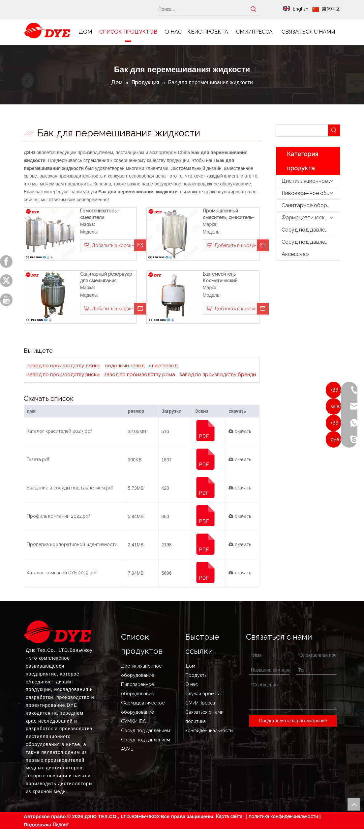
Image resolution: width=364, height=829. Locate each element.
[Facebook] (6, 261)
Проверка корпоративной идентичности (72, 544)
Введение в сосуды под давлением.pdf (70, 487)
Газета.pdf (38, 459)
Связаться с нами (204, 712)
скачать (239, 431)
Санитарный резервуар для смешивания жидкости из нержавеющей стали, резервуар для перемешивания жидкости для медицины (107, 277)
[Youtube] (6, 299)
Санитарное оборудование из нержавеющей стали (311, 205)
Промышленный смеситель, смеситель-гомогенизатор (228, 214)
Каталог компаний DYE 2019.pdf (62, 572)
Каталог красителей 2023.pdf (59, 431)
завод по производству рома (139, 374)
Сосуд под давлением (310, 230)
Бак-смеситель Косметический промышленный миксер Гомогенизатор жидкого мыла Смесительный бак (223, 277)
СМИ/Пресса (200, 702)
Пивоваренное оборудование (311, 193)
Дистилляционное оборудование (311, 181)
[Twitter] (6, 280)
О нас (191, 684)
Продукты (196, 675)
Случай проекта (203, 693)
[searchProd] (302, 130)
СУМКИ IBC (133, 721)
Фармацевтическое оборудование (311, 217)
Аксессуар (295, 254)
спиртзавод (163, 366)
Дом (190, 666)
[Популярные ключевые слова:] (253, 9)
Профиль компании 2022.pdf (58, 516)
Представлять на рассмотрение (293, 720)
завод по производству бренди (218, 374)
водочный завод (124, 366)
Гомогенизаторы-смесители (99, 214)
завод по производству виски (63, 374)
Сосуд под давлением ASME (311, 242)
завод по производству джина (64, 366)
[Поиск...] (203, 9)
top (354, 804)
